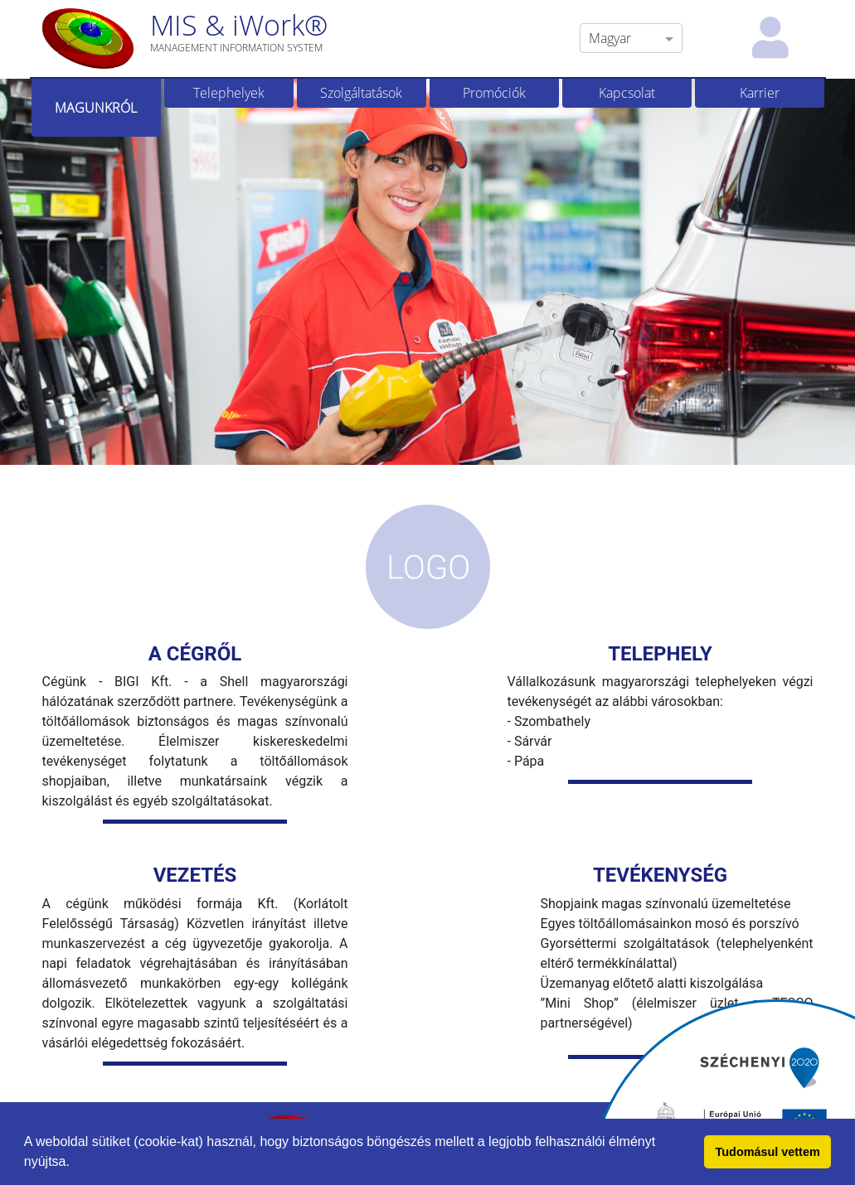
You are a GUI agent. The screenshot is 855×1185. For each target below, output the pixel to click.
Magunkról (96, 108)
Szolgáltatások (361, 93)
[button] (75, 1163)
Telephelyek (229, 93)
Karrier (760, 93)
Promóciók (494, 93)
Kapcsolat (627, 93)
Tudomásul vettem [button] (768, 1151)
